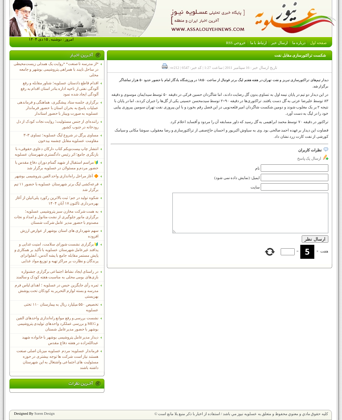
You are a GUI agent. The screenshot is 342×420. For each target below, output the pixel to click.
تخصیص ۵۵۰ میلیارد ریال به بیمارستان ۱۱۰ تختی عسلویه (61, 307)
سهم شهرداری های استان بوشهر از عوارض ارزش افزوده (59, 233)
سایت (255, 187)
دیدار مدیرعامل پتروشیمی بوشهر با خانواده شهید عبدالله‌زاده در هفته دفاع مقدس (60, 340)
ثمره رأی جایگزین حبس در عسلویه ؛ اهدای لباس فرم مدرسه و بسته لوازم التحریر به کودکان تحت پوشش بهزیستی (56, 290)
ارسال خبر (279, 43)
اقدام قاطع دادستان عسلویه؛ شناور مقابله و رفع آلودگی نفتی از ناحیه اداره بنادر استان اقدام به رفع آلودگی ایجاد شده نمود (59, 88)
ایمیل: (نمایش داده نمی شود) (237, 178)
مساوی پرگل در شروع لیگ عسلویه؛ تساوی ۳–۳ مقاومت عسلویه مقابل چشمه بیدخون (60, 138)
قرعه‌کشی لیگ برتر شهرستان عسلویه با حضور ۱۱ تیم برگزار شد (56, 187)
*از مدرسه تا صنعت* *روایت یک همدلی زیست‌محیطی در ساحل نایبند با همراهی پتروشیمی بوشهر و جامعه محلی (56, 69)
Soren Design (44, 413)
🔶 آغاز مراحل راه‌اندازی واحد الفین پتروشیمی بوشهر (56, 176)
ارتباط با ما (258, 43)
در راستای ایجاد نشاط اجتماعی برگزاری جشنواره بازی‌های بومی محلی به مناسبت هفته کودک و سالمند (57, 274)
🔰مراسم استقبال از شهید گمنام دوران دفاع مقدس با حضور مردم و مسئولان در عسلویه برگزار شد (56, 165)
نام (257, 168)
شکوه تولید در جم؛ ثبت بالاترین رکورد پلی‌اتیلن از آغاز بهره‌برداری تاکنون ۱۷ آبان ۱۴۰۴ (56, 200)
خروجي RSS (236, 43)
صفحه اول (318, 43)
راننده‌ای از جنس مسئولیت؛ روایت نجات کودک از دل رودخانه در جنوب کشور (57, 124)
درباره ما (299, 43)
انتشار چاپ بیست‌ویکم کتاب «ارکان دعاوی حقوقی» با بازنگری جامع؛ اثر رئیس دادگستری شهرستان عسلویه (56, 151)
